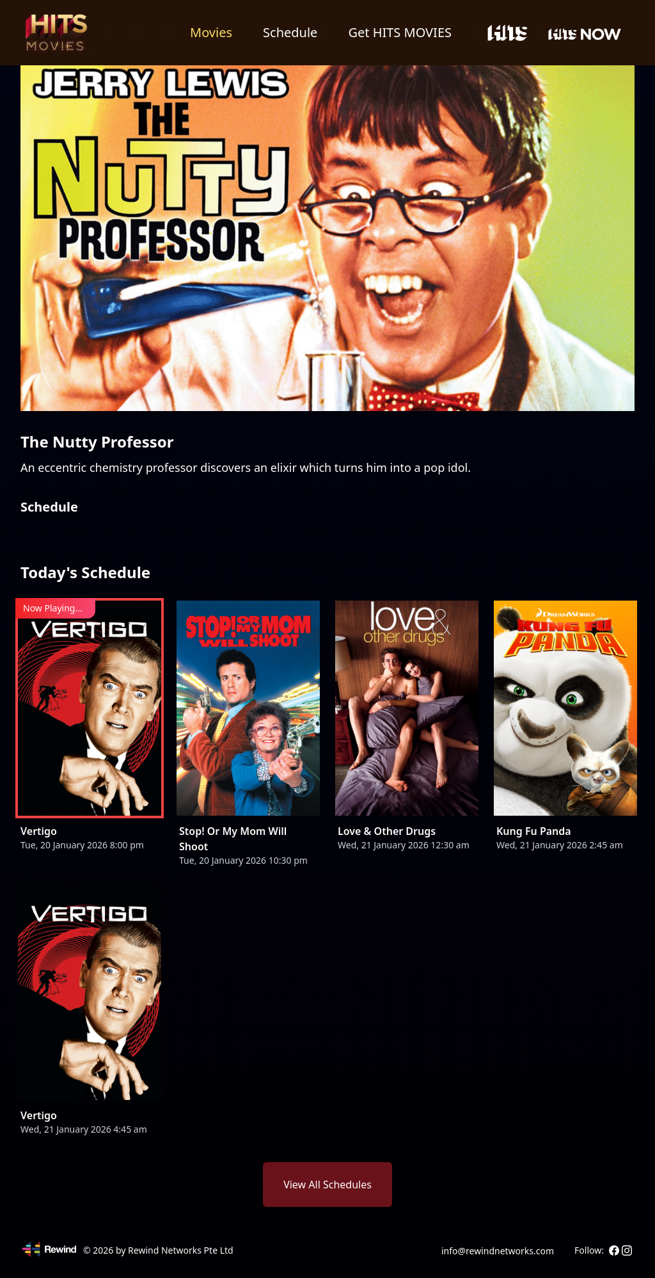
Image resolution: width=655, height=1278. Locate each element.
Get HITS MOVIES (400, 32)
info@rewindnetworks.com (497, 1251)
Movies (211, 32)
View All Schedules (327, 1184)
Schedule (290, 32)
